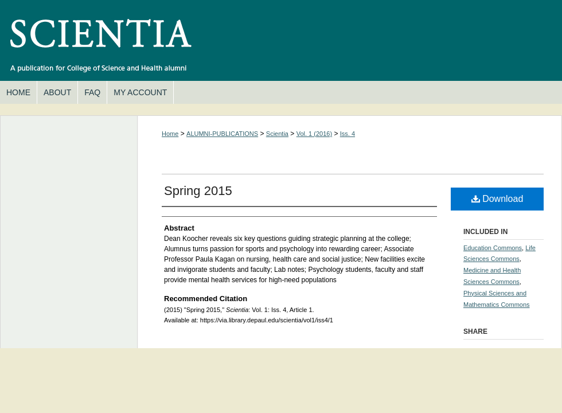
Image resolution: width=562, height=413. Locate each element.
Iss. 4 (347, 133)
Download (497, 199)
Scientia (281, 40)
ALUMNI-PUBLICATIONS (222, 133)
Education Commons (492, 247)
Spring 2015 (198, 191)
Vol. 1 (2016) (314, 133)
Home (170, 133)
